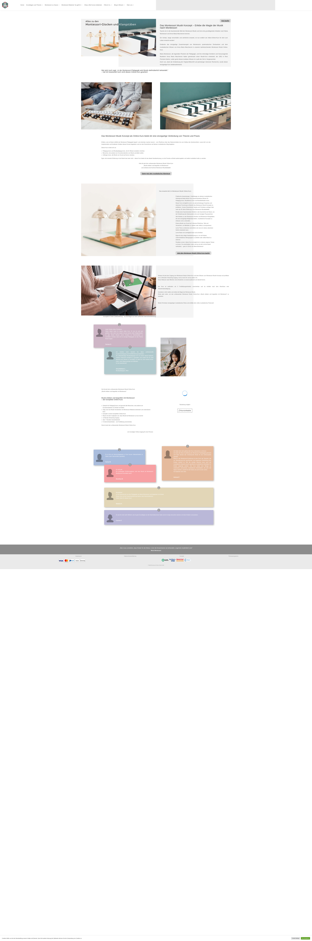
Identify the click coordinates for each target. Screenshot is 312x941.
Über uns (129, 5)
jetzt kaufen (225, 20)
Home (22, 5)
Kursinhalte (186, 410)
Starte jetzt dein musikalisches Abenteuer (156, 173)
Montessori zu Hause (51, 5)
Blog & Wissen (118, 5)
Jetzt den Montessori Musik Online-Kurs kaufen (193, 252)
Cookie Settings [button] (295, 938)
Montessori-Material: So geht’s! (71, 5)
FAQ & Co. (107, 5)
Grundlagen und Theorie (33, 5)
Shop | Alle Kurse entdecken (93, 5)
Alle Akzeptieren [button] (305, 938)
